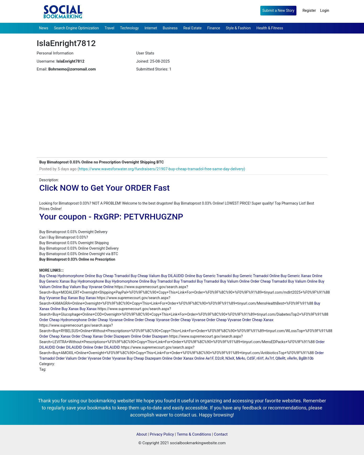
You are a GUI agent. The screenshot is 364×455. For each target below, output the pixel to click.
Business (170, 28)
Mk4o (240, 358)
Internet (151, 28)
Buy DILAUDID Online (178, 276)
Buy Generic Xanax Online (301, 276)
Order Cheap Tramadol (269, 281)
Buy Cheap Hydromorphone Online (67, 276)
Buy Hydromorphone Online (127, 281)
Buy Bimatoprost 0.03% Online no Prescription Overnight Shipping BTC (101, 162)
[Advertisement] (182, 118)
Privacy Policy (162, 434)
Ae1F (210, 358)
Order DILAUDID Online (74, 347)
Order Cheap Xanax (257, 320)
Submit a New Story (278, 10)
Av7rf (269, 358)
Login (324, 10)
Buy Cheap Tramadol (113, 276)
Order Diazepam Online (122, 336)
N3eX (229, 358)
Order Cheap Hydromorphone (63, 320)
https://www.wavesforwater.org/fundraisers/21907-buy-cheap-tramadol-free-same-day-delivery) (162, 169)
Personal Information (55, 53)
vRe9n (292, 358)
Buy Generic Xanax (54, 281)
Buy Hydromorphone (87, 281)
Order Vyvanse (89, 358)
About (141, 434)
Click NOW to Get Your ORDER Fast (104, 188)
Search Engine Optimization (76, 28)
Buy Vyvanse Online (97, 287)
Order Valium (66, 358)
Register (309, 10)
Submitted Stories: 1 (154, 69)
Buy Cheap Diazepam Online (150, 358)
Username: (46, 61)
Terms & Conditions (194, 434)
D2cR (219, 358)
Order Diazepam (155, 336)
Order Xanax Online (189, 358)
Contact (221, 434)
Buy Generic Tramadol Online (256, 276)
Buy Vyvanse (49, 298)
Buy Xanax (69, 298)
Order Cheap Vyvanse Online (111, 320)
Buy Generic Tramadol (214, 276)
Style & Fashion (238, 28)
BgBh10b (306, 358)
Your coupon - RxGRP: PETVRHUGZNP (111, 217)
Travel (109, 28)
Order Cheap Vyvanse (152, 320)
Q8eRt (280, 358)
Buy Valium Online (235, 281)
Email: (42, 69)
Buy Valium (72, 287)
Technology (129, 28)
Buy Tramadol (161, 281)
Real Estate (192, 28)
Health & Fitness (269, 28)
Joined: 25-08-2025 (153, 61)
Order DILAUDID (107, 347)
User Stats (145, 53)
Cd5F (251, 358)
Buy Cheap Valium (145, 276)
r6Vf (260, 358)
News (43, 28)
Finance (213, 28)
